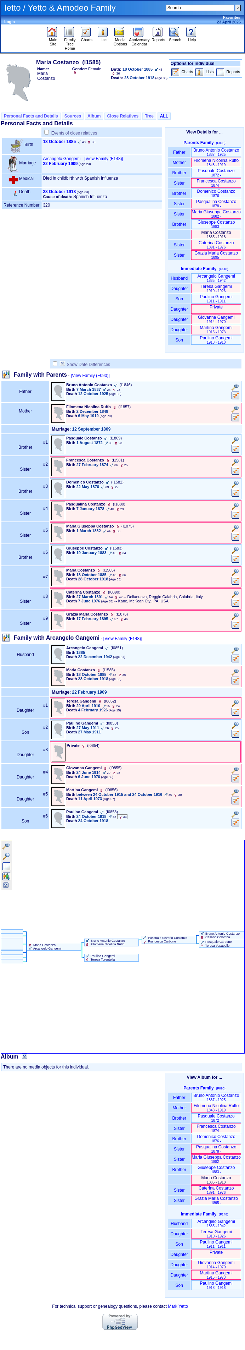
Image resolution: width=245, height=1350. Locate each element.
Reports (158, 38)
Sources (72, 116)
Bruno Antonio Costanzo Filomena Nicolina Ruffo (105, 942)
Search (175, 38)
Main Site (52, 40)
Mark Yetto (178, 1306)
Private (216, 309)
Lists (103, 38)
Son (179, 298)
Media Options (120, 40)
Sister (179, 183)
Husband (179, 278)
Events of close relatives (74, 133)
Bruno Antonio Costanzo (216, 152)
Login (9, 22)
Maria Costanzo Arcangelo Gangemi (44, 946)
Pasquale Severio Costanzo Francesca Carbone (165, 939)
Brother (179, 172)
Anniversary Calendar (139, 40)
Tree (149, 116)
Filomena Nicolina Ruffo (216, 162)
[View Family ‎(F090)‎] (90, 375)
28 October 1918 (59, 191)
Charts (86, 38)
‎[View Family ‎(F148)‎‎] (103, 158)
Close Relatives (122, 116)
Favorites (231, 17)
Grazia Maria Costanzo (216, 255)
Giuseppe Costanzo (216, 224)
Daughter (179, 288)
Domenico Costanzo (216, 193)
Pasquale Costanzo (216, 172)
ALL (164, 116)
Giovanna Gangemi (216, 319)
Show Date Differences (85, 364)
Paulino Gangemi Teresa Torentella (100, 957)
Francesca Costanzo (216, 183)
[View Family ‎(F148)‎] (122, 638)
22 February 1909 (60, 163)
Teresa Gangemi (216, 288)
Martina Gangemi (216, 329)
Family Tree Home (69, 42)
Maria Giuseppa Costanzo (216, 213)
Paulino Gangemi (216, 298)
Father (179, 152)
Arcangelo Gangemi (61, 158)
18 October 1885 (59, 141)
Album (94, 116)
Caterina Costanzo (216, 244)
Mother (179, 162)
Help (192, 38)
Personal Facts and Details (31, 116)
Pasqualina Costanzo (216, 203)
